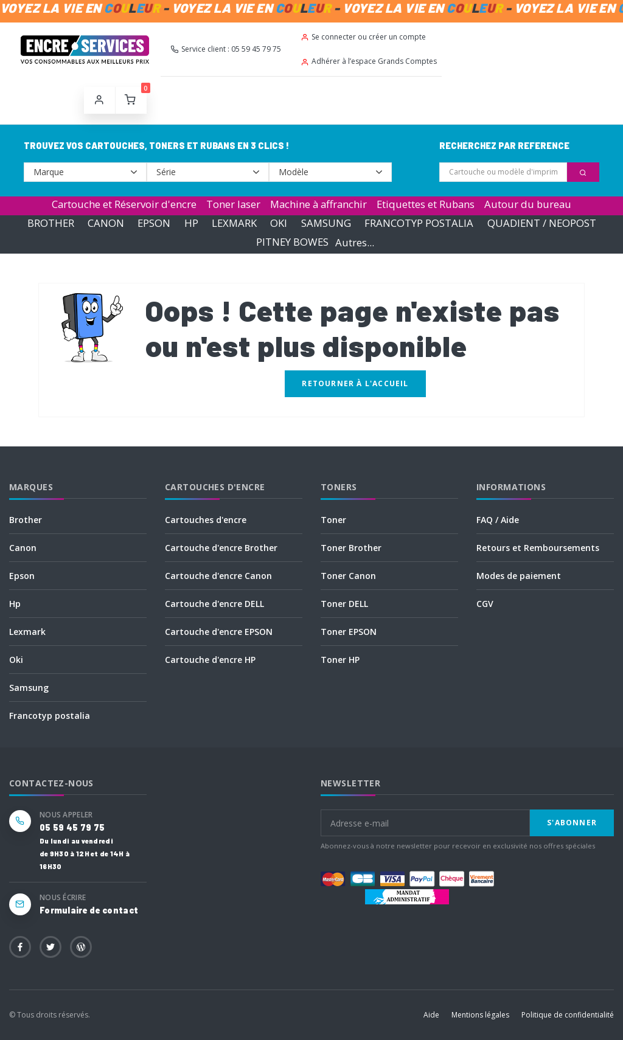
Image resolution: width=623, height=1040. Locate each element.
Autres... (354, 242)
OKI (278, 223)
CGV (484, 603)
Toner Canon (348, 575)
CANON (106, 223)
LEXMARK (234, 223)
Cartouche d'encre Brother (221, 547)
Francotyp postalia (49, 715)
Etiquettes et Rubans (426, 204)
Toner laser (233, 204)
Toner (333, 519)
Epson (22, 575)
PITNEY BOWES (292, 242)
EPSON (153, 223)
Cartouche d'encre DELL (214, 603)
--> (85, 172)
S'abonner (572, 822)
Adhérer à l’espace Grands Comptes (369, 61)
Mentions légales (480, 1015)
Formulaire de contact (89, 910)
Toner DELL (344, 603)
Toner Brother (351, 547)
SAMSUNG (326, 223)
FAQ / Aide (497, 519)
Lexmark (27, 631)
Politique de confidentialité (567, 1015)
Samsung (29, 687)
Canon (23, 547)
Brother (25, 519)
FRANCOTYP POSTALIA (418, 223)
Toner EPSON (349, 631)
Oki (16, 659)
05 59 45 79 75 (72, 827)
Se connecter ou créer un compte (363, 37)
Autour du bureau (527, 204)
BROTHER (50, 223)
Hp (15, 603)
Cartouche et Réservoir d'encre (124, 204)
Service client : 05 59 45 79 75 (225, 49)
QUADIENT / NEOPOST (541, 223)
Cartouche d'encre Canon (218, 575)
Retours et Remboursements (537, 547)
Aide (431, 1015)
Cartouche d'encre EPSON (219, 631)
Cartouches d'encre (205, 519)
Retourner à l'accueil (355, 383)
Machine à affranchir (318, 204)
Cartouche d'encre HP (210, 659)
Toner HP (340, 659)
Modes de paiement (518, 575)
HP (191, 223)
